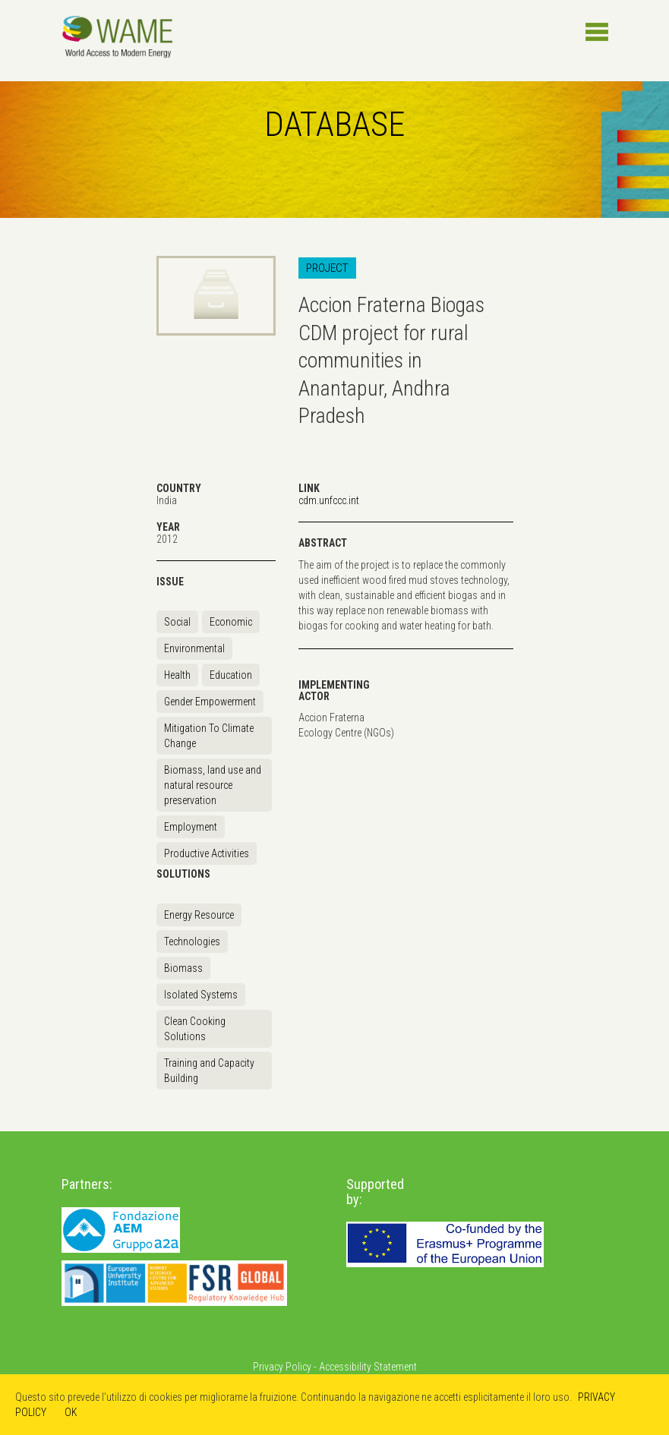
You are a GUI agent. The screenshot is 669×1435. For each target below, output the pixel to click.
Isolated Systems (201, 995)
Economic (231, 622)
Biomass (183, 968)
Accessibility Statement (368, 1367)
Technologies (192, 941)
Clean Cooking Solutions (195, 1028)
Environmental (194, 648)
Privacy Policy (282, 1367)
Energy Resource (199, 915)
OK (71, 1412)
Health (177, 675)
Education (231, 675)
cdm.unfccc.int (328, 500)
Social (177, 622)
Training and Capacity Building (209, 1070)
